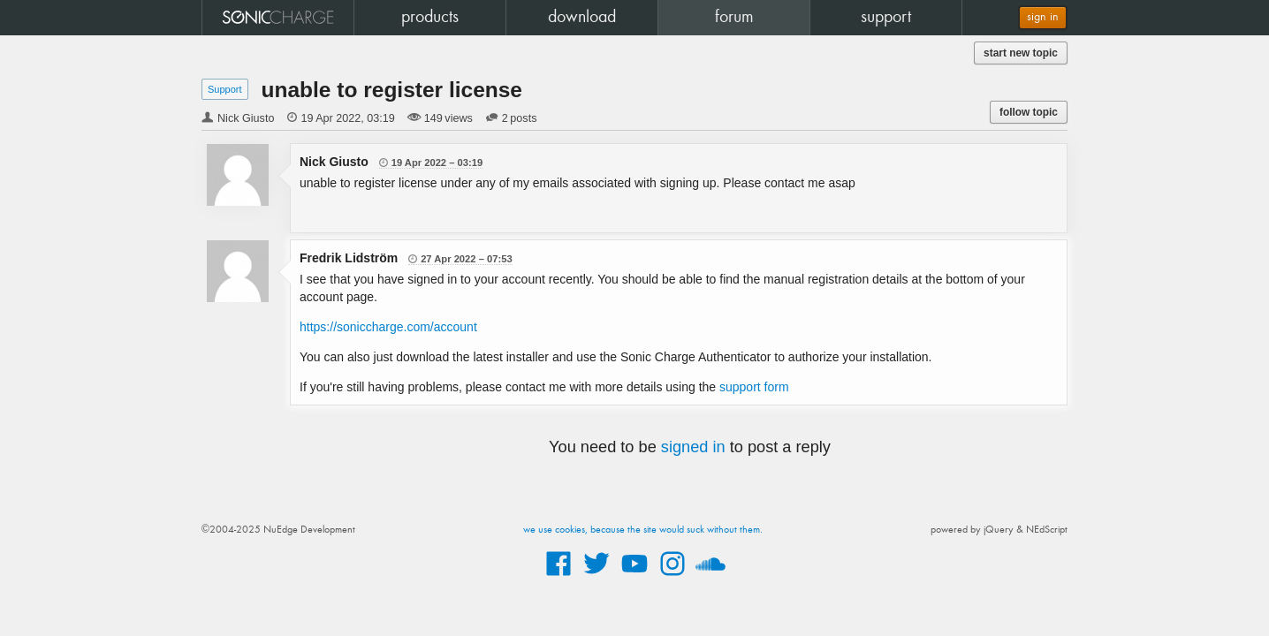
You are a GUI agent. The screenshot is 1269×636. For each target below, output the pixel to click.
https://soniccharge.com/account (388, 327)
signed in (693, 447)
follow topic (1028, 112)
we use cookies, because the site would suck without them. (643, 530)
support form (754, 387)
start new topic (1021, 53)
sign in (1043, 17)
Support (225, 89)
